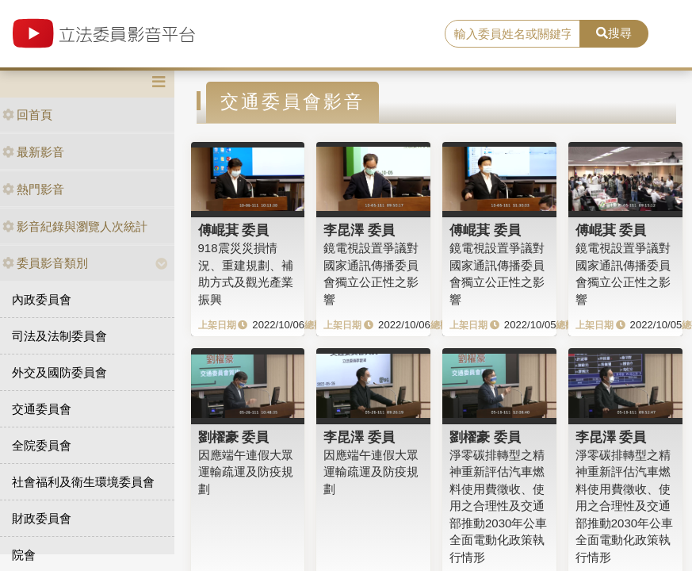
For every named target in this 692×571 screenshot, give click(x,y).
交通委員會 (41, 409)
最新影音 (33, 152)
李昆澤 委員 (359, 230)
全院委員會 (41, 445)
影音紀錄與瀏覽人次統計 (74, 226)
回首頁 (27, 114)
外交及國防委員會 (59, 372)
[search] (512, 34)
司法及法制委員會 (59, 336)
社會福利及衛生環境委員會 (83, 482)
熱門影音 (33, 189)
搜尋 (614, 33)
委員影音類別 (45, 263)
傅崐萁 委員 (234, 230)
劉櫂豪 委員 (234, 437)
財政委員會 (41, 518)
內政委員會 (41, 299)
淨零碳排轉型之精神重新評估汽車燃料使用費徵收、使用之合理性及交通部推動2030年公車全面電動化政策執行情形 (498, 506)
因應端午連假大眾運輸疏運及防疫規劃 (245, 472)
